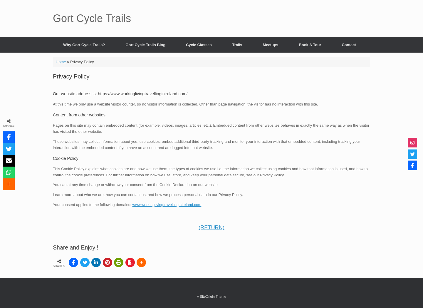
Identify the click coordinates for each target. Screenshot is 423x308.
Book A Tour (310, 45)
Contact (349, 45)
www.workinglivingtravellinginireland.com (167, 204)
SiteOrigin (207, 296)
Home (61, 62)
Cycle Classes (199, 45)
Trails (237, 45)
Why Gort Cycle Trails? (84, 45)
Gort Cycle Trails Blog (145, 45)
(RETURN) (211, 227)
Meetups (270, 45)
